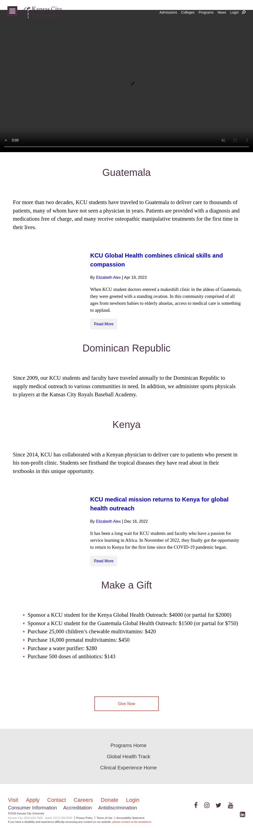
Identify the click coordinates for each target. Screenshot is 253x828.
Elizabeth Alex (108, 277)
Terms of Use (105, 817)
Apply (33, 800)
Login (234, 12)
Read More (103, 324)
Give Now (126, 704)
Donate (110, 800)
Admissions (168, 12)
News (222, 12)
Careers (84, 800)
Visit (14, 800)
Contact (57, 800)
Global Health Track (128, 756)
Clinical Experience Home (128, 767)
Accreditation (77, 807)
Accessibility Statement (130, 817)
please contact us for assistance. (132, 821)
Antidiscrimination (117, 807)
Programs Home (128, 745)
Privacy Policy (84, 817)
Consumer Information (32, 807)
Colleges (188, 12)
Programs (206, 12)
